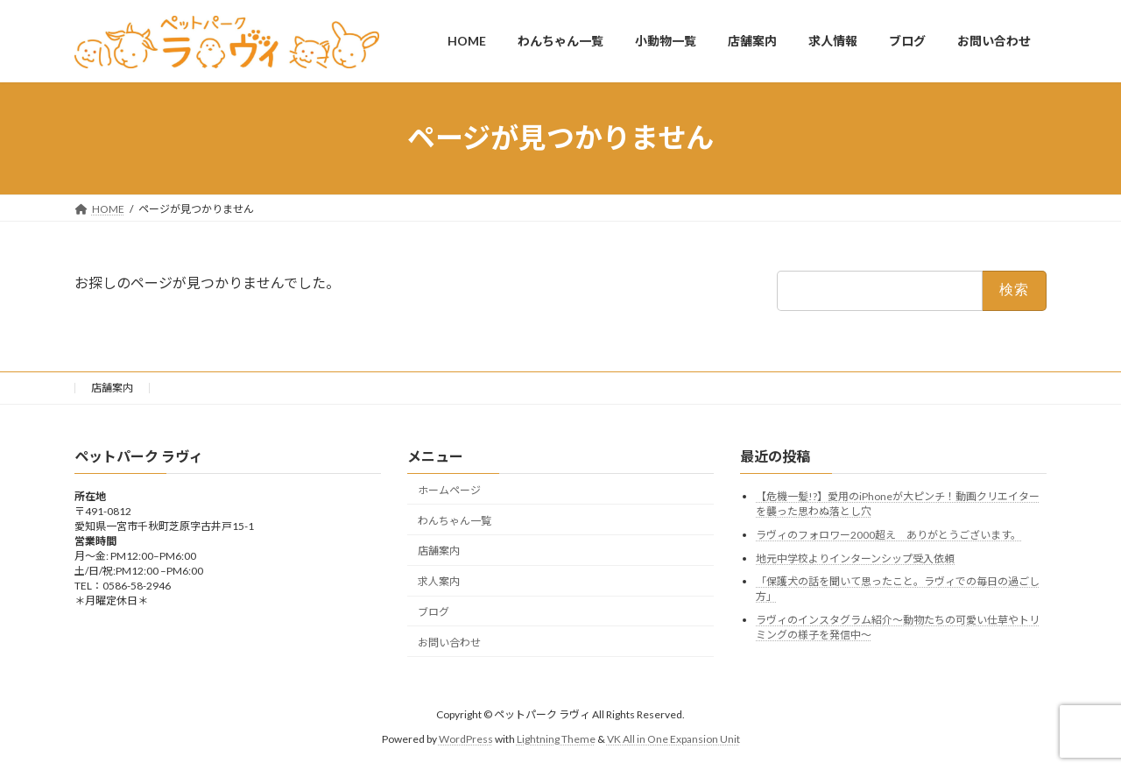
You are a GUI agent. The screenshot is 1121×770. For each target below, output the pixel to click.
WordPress (466, 738)
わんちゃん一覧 (454, 519)
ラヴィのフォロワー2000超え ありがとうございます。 (888, 534)
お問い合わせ (449, 641)
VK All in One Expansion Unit (673, 738)
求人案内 (439, 581)
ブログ (433, 611)
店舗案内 (112, 387)
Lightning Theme (556, 738)
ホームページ (449, 490)
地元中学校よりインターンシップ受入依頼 (855, 557)
